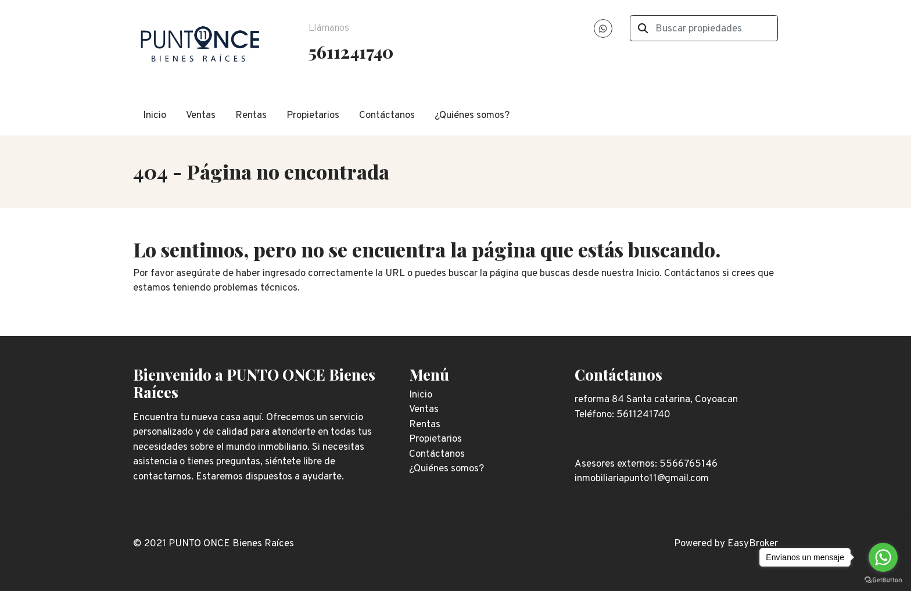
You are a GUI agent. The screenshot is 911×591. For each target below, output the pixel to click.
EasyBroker (752, 544)
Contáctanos (387, 115)
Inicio (154, 115)
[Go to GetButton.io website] (883, 579)
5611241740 (351, 51)
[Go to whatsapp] (883, 557)
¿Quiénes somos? (472, 115)
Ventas (201, 115)
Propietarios (312, 115)
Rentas (251, 115)
